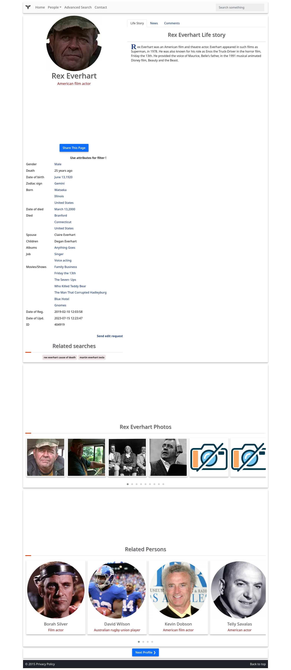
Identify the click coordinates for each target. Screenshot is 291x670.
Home (40, 7)
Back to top (258, 664)
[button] (127, 484)
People (53, 7)
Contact (101, 7)
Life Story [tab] (137, 23)
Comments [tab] (172, 23)
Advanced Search (78, 7)
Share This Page (74, 148)
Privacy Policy (45, 664)
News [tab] (154, 23)
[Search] (240, 7)
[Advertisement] (74, 115)
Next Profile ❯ (145, 652)
